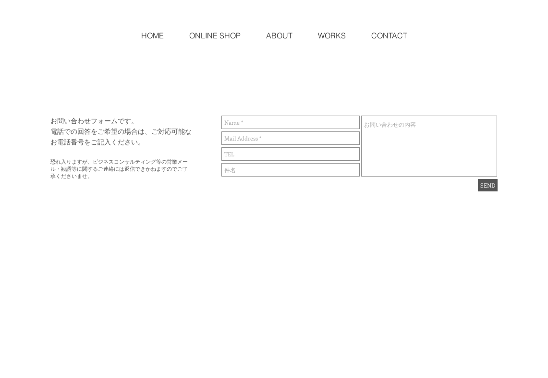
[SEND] (488, 185)
